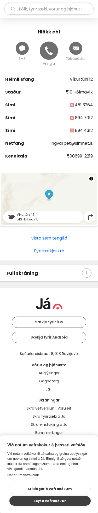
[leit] (49, 8)
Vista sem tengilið (49, 238)
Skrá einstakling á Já (49, 424)
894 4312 (84, 130)
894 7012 (84, 118)
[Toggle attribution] (91, 179)
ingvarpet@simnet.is (72, 143)
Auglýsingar (49, 373)
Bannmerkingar (49, 432)
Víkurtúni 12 (81, 79)
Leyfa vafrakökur (50, 501)
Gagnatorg (49, 381)
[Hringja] (49, 51)
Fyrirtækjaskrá (49, 251)
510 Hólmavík (79, 92)
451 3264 (84, 105)
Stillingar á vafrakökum (50, 489)
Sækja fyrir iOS (49, 322)
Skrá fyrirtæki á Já (49, 416)
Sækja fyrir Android (49, 337)
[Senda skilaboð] (22, 48)
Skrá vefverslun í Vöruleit (49, 408)
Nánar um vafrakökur (23, 475)
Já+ (49, 389)
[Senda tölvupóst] (75, 48)
